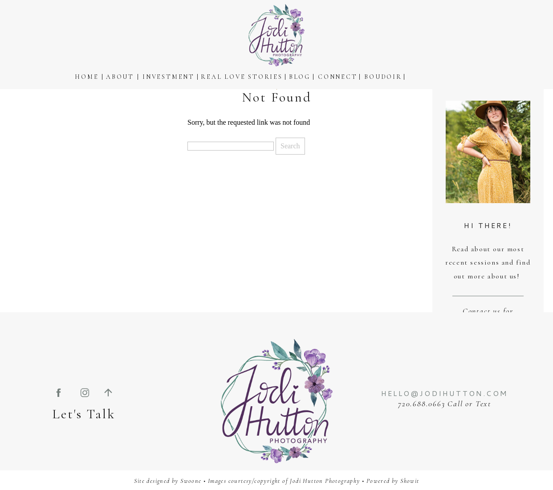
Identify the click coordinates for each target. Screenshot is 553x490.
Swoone (190, 481)
